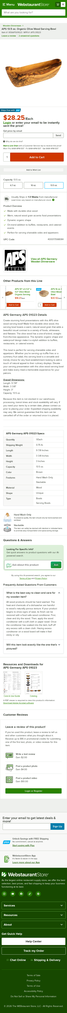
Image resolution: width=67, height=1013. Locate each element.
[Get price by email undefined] (28, 135)
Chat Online (16, 960)
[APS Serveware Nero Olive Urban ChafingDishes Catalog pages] (33, 684)
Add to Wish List (33, 170)
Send (58, 135)
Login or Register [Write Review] (33, 791)
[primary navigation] (9, 4)
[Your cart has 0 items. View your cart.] (60, 4)
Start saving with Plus (23, 845)
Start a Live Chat (10, 146)
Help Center (34, 941)
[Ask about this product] (33, 564)
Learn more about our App (26, 862)
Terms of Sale (33, 975)
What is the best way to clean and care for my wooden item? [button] (30, 594)
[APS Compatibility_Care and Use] (11, 684)
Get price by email (12, 131)
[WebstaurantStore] (33, 874)
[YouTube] (12, 893)
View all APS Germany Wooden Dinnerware (44, 260)
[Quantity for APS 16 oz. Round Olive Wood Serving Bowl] (40, 305)
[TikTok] (29, 893)
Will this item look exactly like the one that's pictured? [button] (31, 646)
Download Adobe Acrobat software (18, 703)
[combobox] (33, 12)
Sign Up (57, 826)
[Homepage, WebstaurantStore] (34, 4)
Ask (56, 564)
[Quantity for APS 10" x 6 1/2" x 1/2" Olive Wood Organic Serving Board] (4, 305)
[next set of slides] (64, 297)
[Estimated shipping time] (53, 199)
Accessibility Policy (33, 991)
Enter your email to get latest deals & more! (29, 819)
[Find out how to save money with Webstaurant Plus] (3, 289)
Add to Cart (14, 305)
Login (7, 122)
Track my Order (34, 950)
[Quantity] (7, 157)
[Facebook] (21, 893)
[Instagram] (4, 893)
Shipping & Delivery (45, 960)
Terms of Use (25, 578)
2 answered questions (29, 36)
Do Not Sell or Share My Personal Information (33, 996)
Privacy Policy (41, 578)
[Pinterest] (38, 893)
